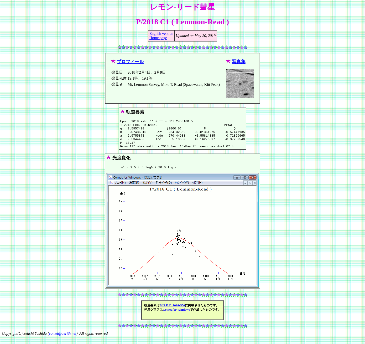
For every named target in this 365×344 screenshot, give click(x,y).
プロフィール (130, 61)
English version (161, 33)
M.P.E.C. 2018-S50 (172, 311)
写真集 (238, 61)
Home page (158, 38)
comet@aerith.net (62, 340)
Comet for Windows (176, 316)
